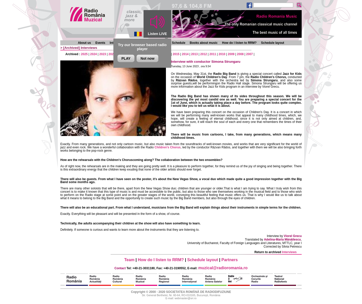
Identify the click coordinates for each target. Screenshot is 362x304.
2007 (249, 54)
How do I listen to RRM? (239, 43)
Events (100, 43)
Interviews (89, 48)
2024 (93, 54)
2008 (240, 54)
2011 (212, 54)
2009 (231, 54)
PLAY (125, 58)
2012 (203, 54)
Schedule (178, 43)
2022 (112, 54)
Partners (229, 260)
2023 (102, 54)
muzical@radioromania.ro (223, 268)
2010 (222, 54)
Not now (147, 58)
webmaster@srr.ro (185, 298)
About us (84, 43)
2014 (185, 54)
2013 (194, 54)
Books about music (204, 43)
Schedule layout (272, 43)
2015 (176, 54)
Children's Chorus (168, 147)
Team (129, 260)
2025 (84, 54)
